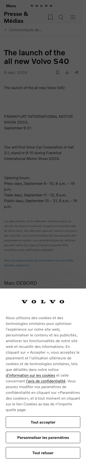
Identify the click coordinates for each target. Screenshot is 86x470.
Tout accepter (43, 422)
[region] (43, 379)
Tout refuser (43, 452)
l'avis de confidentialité (45, 381)
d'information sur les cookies (30, 375)
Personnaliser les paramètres (43, 437)
